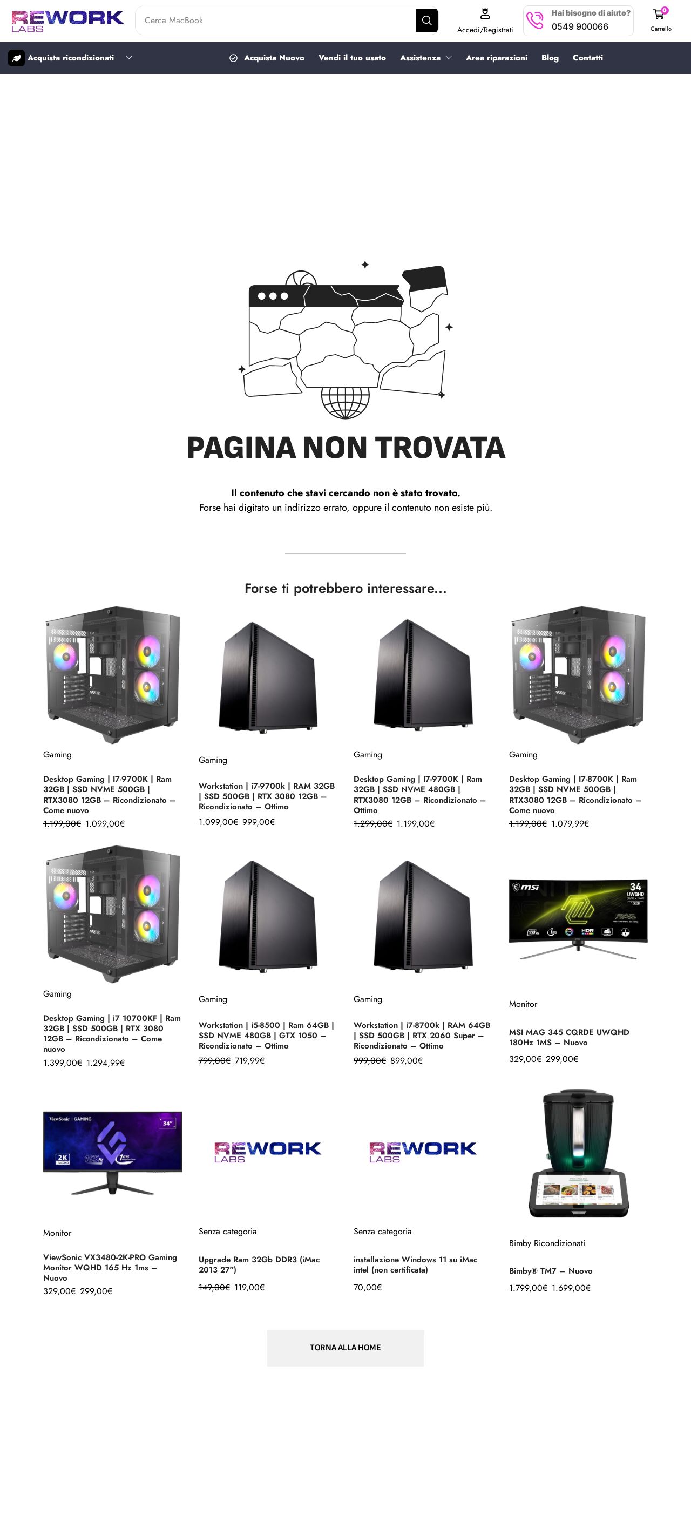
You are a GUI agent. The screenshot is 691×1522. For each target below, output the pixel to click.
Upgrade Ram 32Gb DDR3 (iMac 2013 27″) (263, 1264)
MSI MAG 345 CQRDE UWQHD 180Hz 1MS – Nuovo (572, 1036)
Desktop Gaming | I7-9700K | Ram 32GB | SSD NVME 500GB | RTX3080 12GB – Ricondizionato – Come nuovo (111, 793)
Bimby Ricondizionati (547, 1242)
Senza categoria (228, 1231)
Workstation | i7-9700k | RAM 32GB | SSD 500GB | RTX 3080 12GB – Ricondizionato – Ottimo (263, 795)
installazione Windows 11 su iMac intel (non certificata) (419, 1264)
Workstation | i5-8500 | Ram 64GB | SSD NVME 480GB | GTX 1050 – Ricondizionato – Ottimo (267, 1034)
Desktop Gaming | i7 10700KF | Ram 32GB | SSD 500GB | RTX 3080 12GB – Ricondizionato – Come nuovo (105, 1032)
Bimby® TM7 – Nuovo (553, 1270)
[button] (662, 20)
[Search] (435, 20)
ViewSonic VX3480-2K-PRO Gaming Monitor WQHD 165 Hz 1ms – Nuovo (106, 1266)
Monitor (523, 1003)
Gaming (57, 754)
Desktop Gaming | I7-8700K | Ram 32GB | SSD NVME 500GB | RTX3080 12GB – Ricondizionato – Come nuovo (577, 793)
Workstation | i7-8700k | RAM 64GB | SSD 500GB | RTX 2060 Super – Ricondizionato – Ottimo (419, 1034)
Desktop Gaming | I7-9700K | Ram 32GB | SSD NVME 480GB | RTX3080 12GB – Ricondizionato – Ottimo (421, 793)
